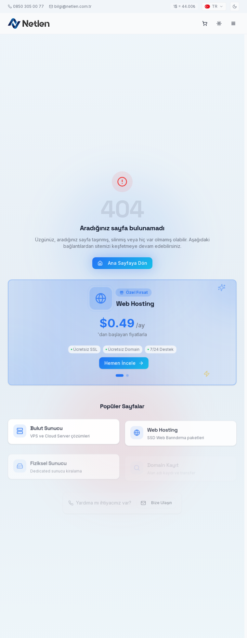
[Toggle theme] (234, 6)
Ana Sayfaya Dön (122, 265)
